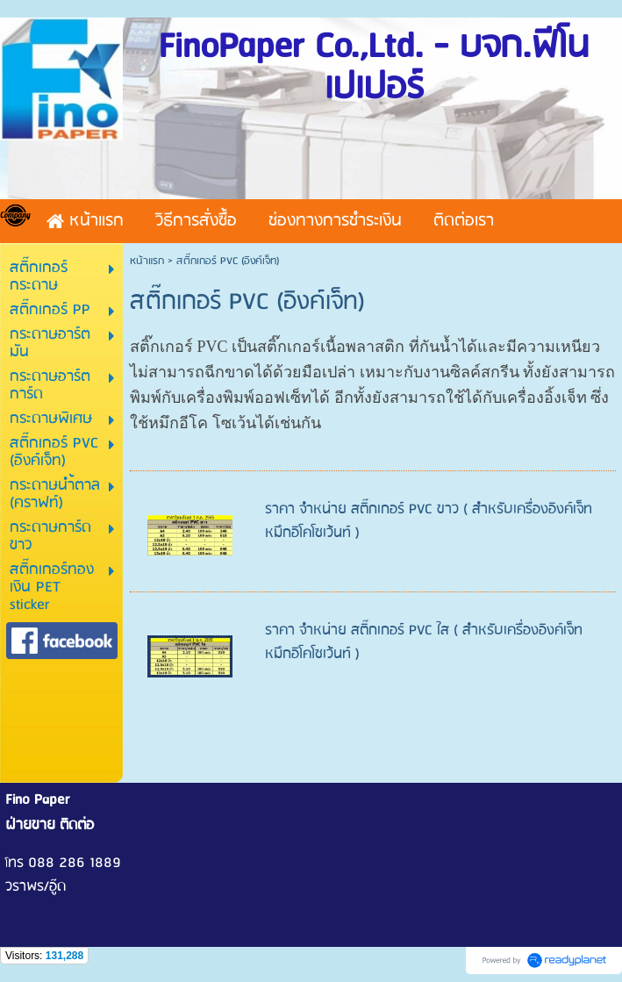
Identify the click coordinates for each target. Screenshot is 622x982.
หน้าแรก (147, 261)
